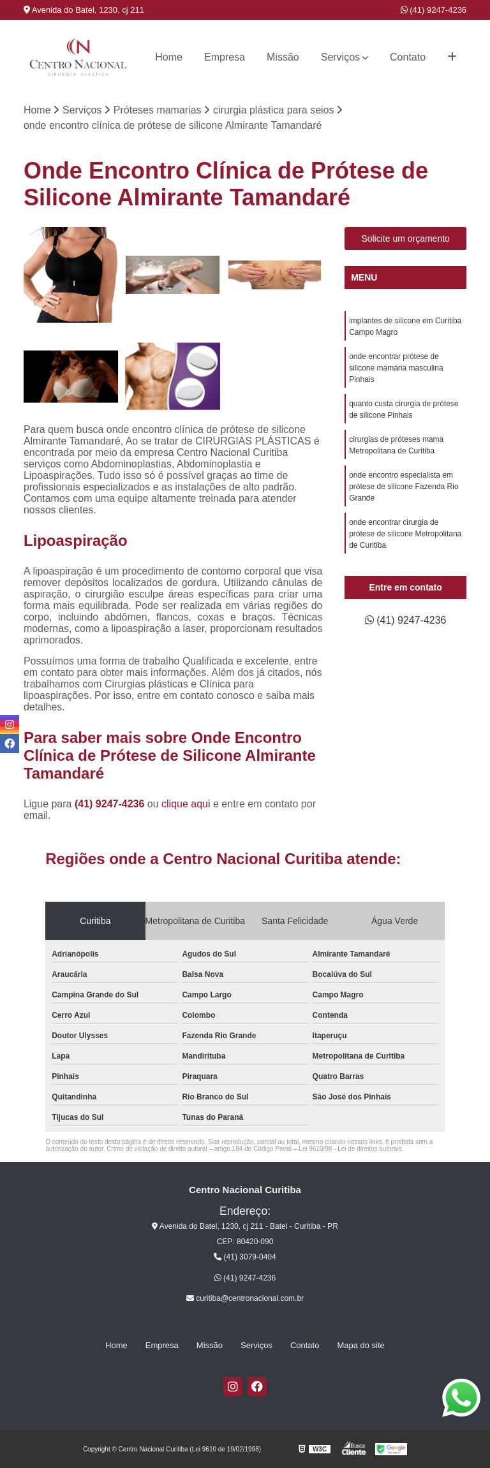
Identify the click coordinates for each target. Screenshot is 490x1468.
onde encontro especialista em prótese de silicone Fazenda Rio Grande (403, 487)
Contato (408, 57)
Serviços (340, 57)
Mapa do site (360, 1345)
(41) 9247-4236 (434, 10)
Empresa (224, 57)
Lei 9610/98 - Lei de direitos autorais (350, 1148)
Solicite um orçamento (405, 238)
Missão (283, 57)
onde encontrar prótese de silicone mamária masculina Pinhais (396, 368)
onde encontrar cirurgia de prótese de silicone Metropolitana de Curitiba (405, 534)
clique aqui (186, 803)
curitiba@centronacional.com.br (245, 1298)
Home (168, 57)
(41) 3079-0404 (245, 1256)
